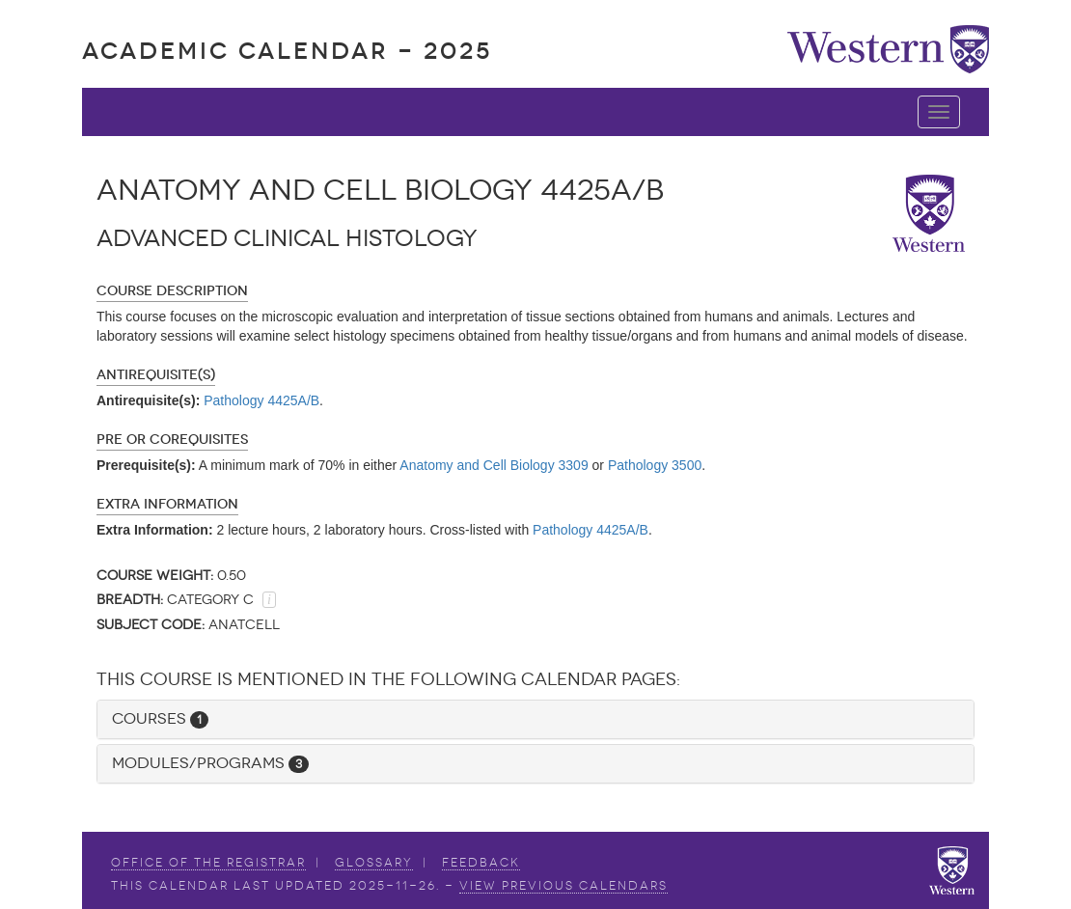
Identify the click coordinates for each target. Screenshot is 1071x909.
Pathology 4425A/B (261, 400)
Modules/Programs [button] (210, 763)
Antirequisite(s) (155, 375)
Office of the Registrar (208, 862)
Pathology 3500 (654, 465)
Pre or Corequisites (172, 439)
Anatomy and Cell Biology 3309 (493, 465)
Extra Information (167, 504)
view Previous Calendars (563, 886)
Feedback (481, 862)
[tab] (535, 719)
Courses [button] (160, 718)
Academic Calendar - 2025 (287, 51)
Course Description (172, 291)
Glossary (374, 862)
